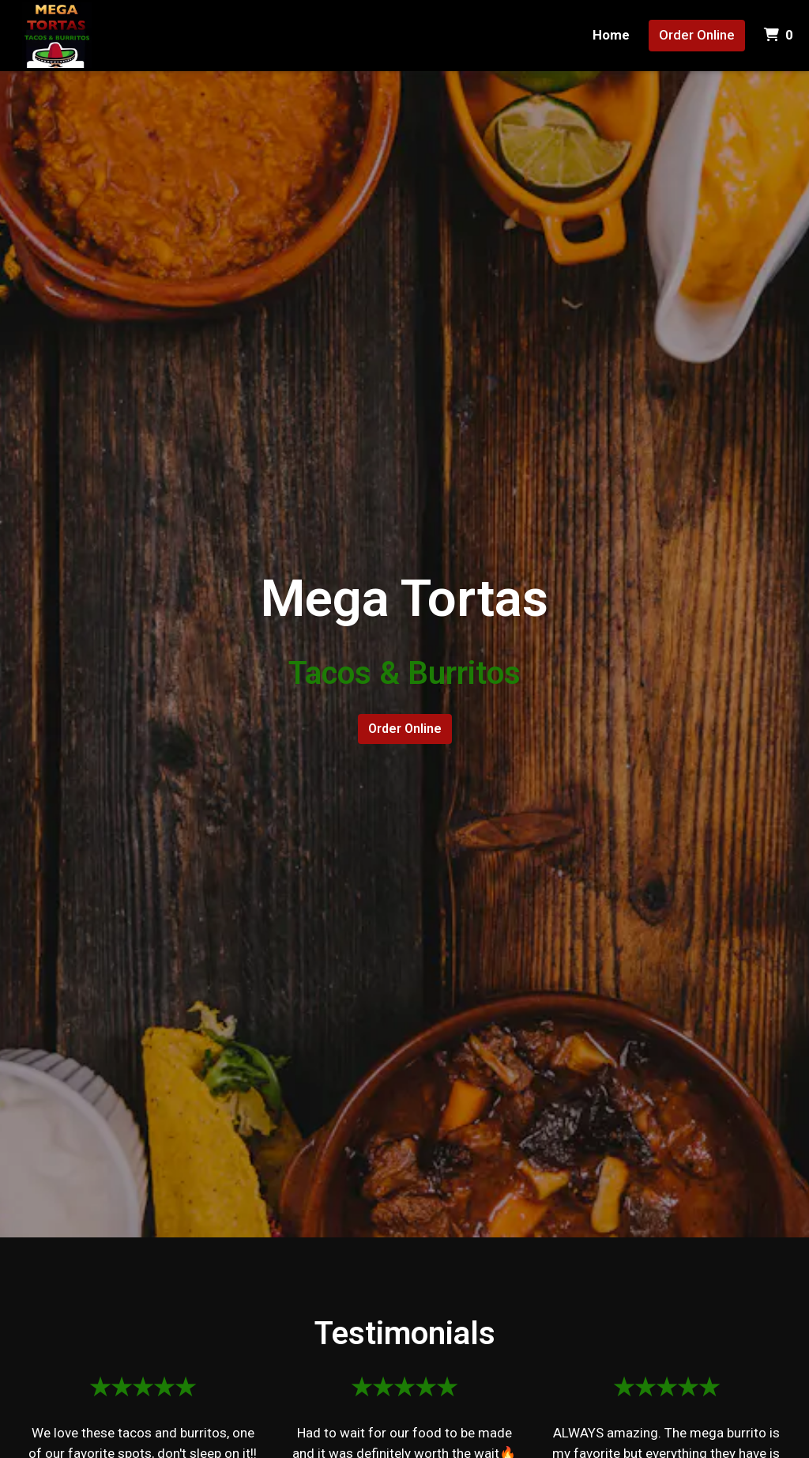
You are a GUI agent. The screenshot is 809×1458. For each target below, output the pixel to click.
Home (611, 35)
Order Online (697, 35)
